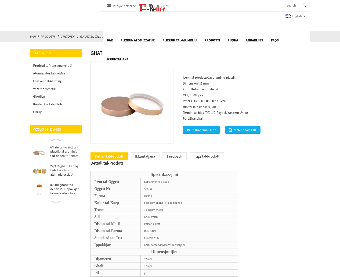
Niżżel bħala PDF (245, 130)
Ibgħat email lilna (204, 130)
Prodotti (47, 36)
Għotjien (67, 36)
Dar (33, 36)
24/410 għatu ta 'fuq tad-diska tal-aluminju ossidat (64, 170)
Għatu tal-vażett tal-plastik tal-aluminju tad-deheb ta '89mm (64, 151)
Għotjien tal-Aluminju (97, 36)
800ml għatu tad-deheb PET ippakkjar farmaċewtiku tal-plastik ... (64, 189)
